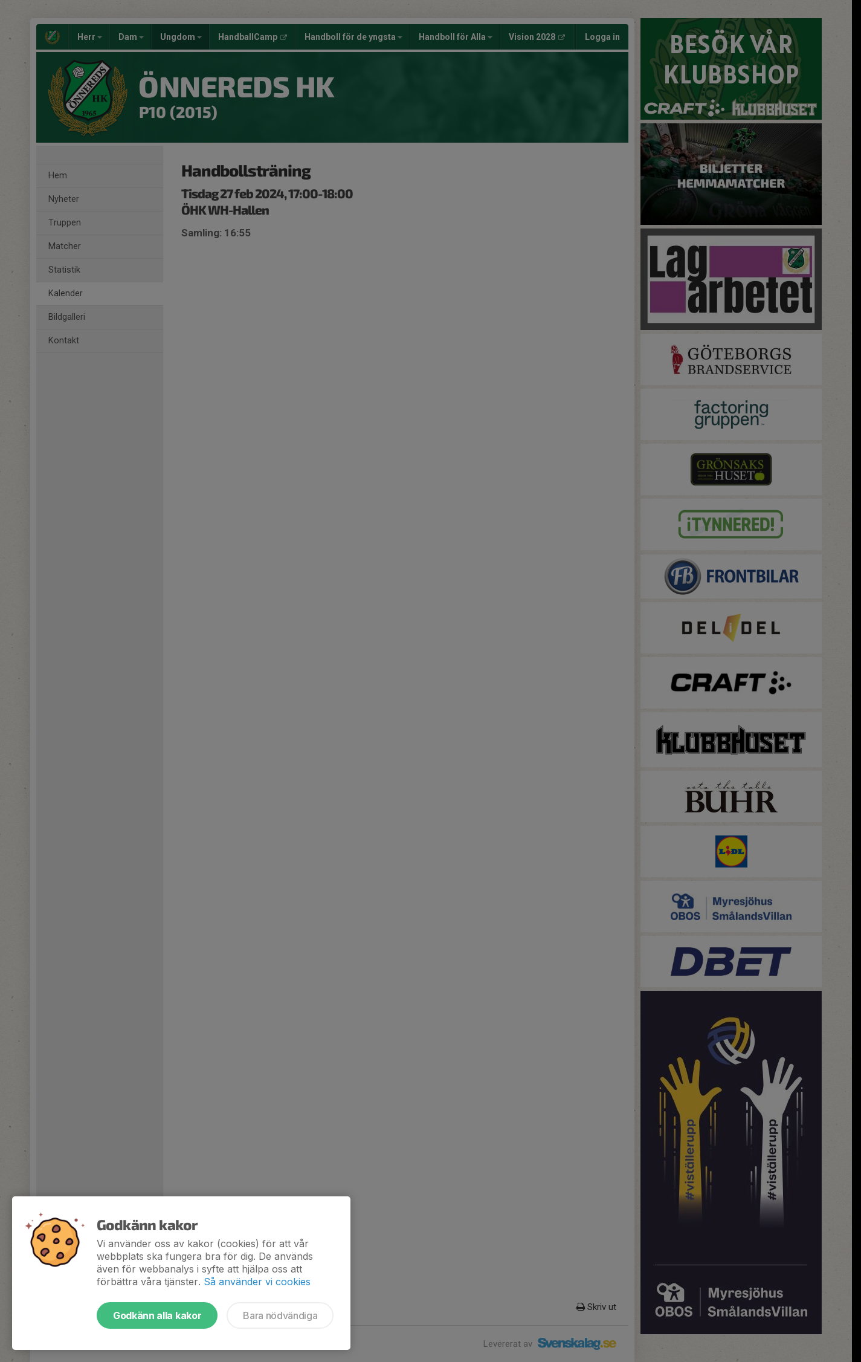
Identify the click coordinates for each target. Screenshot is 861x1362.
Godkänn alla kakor (157, 1315)
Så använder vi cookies (257, 1282)
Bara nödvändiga (280, 1315)
